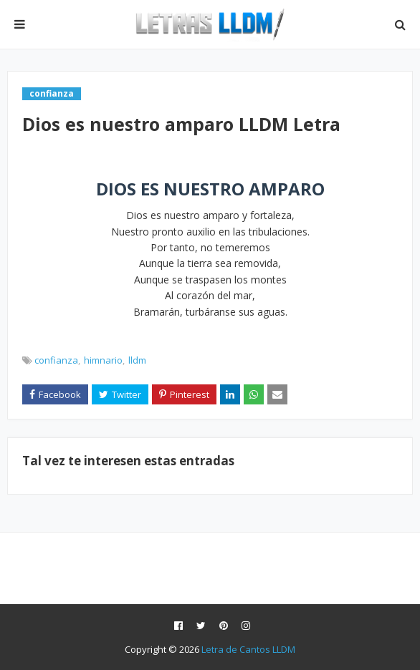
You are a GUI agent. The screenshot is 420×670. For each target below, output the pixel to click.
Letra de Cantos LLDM (248, 649)
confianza (56, 360)
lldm (137, 360)
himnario (103, 360)
